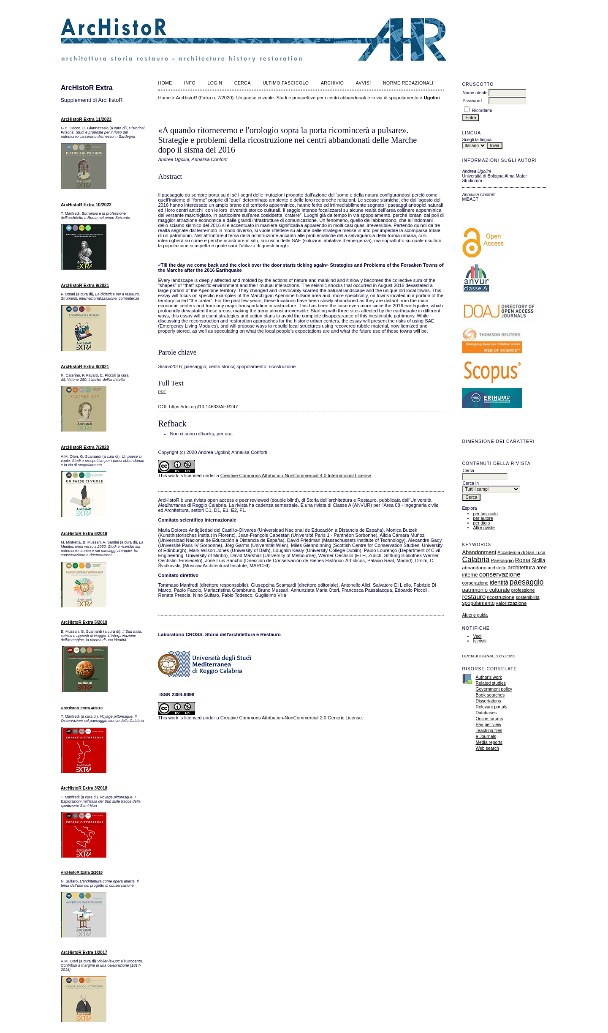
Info (189, 83)
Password (472, 100)
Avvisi (363, 83)
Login (214, 83)
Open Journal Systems (488, 655)
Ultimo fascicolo (286, 83)
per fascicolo (485, 513)
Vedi (477, 636)
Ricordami (482, 110)
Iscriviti (479, 641)
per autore (483, 518)
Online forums (489, 718)
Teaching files (488, 730)
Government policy (493, 689)
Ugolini (432, 97)
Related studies (490, 683)
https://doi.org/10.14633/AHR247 (203, 406)
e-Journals (485, 736)
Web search (487, 748)
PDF (162, 391)
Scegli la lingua (476, 139)
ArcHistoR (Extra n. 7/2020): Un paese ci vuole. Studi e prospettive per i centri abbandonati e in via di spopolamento (297, 97)
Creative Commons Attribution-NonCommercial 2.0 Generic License (291, 717)
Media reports (488, 742)
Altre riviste (483, 527)
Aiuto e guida (475, 615)
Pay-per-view (488, 724)
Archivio (332, 83)
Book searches (490, 695)
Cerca (242, 83)
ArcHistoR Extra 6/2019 (84, 533)
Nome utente (475, 92)
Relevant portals (491, 707)
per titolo (481, 523)
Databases (486, 713)
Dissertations (488, 701)
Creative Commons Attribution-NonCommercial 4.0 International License (296, 475)
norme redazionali (408, 83)
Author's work (488, 677)
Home (165, 83)
